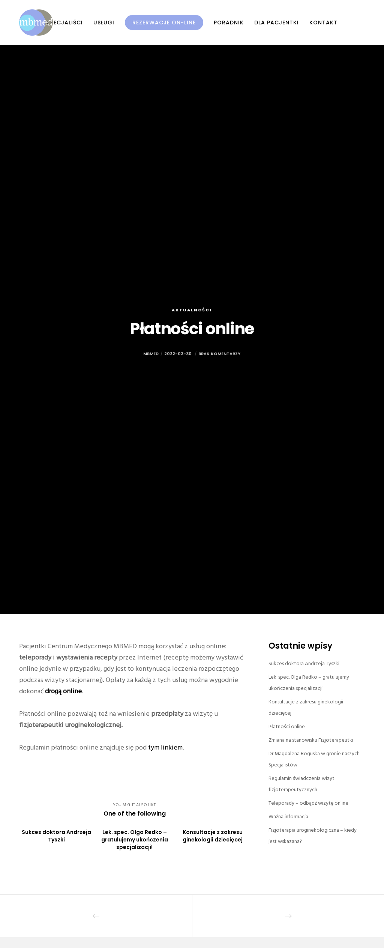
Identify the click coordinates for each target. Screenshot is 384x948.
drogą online (63, 691)
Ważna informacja (288, 816)
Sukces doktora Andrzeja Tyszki (303, 663)
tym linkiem (165, 747)
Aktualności (192, 310)
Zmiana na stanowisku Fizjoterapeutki (310, 740)
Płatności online (286, 726)
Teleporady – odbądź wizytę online (308, 803)
